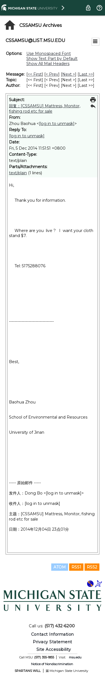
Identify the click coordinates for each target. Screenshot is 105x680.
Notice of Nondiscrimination (52, 664)
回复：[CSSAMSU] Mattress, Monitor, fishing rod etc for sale (44, 108)
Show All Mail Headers (47, 63)
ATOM (59, 567)
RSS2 (92, 567)
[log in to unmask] (56, 123)
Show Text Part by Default (52, 58)
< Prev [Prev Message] (52, 74)
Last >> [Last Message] (86, 74)
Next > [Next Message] (68, 74)
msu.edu (75, 657)
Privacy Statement (52, 641)
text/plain (18, 172)
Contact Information (52, 634)
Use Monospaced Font (48, 53)
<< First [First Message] (35, 74)
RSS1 (76, 567)
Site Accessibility (53, 649)
